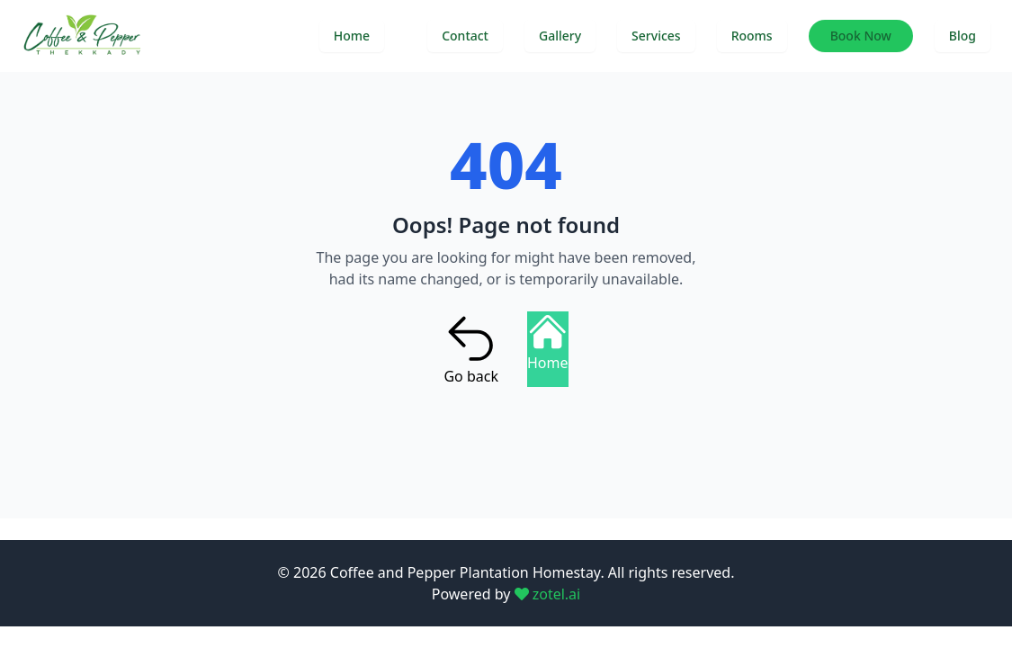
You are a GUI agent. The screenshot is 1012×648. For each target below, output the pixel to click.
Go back (470, 349)
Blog (962, 35)
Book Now (860, 35)
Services (656, 35)
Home (352, 35)
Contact (465, 35)
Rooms (752, 35)
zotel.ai (548, 594)
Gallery (560, 35)
